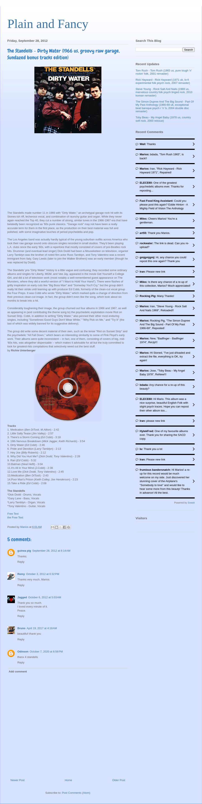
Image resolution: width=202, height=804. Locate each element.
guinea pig (24, 550)
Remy (21, 574)
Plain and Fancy (47, 24)
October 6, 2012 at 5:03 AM (44, 597)
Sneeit (191, 502)
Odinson (22, 651)
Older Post (118, 780)
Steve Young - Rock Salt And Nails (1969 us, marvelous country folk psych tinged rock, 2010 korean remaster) (164, 92)
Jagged (22, 597)
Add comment (18, 671)
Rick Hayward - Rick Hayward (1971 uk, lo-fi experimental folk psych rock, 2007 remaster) (163, 81)
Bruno (21, 628)
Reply (20, 561)
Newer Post (17, 780)
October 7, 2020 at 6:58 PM (46, 651)
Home (68, 780)
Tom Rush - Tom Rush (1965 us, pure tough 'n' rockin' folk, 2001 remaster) (164, 72)
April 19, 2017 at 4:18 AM (42, 628)
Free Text (13, 513)
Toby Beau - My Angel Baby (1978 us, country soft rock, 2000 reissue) (163, 119)
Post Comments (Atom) (76, 792)
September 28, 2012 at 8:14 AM (51, 550)
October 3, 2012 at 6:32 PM (42, 574)
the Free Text (15, 517)
